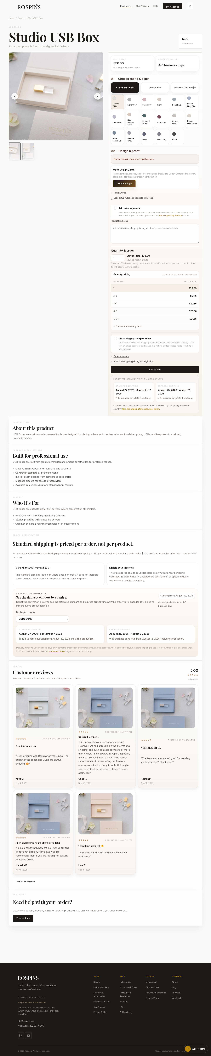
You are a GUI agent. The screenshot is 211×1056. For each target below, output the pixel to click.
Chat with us (23, 918)
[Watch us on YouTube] (28, 1035)
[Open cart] (190, 6)
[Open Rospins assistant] (196, 1049)
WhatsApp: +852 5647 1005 (31, 1026)
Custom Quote (152, 987)
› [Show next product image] (97, 96)
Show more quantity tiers (129, 326)
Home (11, 18)
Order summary (121, 356)
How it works (120, 193)
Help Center (125, 982)
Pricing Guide (99, 1012)
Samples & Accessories (99, 994)
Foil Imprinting (126, 1012)
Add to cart (155, 369)
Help (155, 6)
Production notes (155, 232)
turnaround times (57, 651)
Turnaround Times (128, 987)
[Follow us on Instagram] (21, 1035)
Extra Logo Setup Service (170, 215)
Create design (124, 183)
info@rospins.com (26, 1021)
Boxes (21, 18)
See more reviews (25, 881)
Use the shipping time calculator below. (141, 409)
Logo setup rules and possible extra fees (133, 198)
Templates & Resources (125, 994)
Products (126, 6)
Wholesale (177, 998)
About (175, 982)
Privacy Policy (152, 998)
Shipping (124, 1001)
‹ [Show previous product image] (15, 96)
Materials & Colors (101, 1001)
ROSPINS (28, 978)
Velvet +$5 (155, 87)
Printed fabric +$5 (185, 87)
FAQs (122, 1007)
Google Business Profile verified (32, 1002)
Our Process (142, 6)
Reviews (176, 992)
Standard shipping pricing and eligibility (133, 361)
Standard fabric (125, 87)
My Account (172, 7)
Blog (174, 987)
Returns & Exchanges (156, 992)
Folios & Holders (101, 987)
